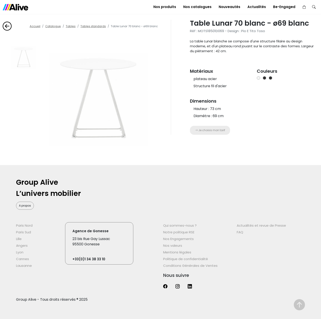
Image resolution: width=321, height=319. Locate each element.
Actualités (256, 6)
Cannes (22, 259)
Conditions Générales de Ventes (190, 265)
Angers (22, 245)
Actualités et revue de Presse (261, 225)
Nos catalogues (197, 6)
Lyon (19, 252)
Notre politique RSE (178, 232)
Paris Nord (24, 225)
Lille (19, 238)
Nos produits (164, 6)
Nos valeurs (172, 245)
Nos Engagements (178, 238)
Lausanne (24, 265)
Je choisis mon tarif (210, 130)
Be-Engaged (284, 6)
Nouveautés (229, 6)
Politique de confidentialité (185, 259)
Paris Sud (23, 232)
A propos (25, 205)
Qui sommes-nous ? (180, 225)
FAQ (240, 232)
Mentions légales (177, 252)
